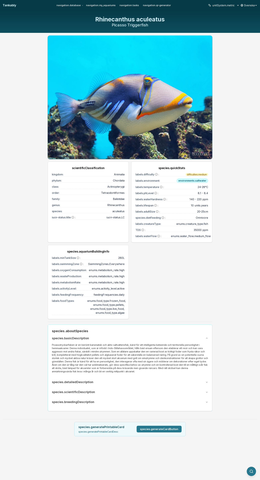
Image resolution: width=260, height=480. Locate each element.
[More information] (73, 217)
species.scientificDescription (130, 392)
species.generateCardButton (159, 429)
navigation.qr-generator (157, 5)
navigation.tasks (129, 5)
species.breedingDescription (130, 402)
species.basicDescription (130, 338)
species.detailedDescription (130, 382)
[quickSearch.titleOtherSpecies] (251, 471)
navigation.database (70, 5)
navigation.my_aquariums (101, 5)
